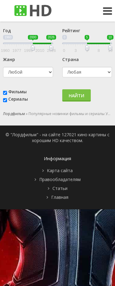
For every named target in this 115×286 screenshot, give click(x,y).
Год (7, 30)
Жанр (9, 59)
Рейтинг (71, 30)
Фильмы (17, 92)
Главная (59, 197)
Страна (70, 59)
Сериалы (18, 99)
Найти (76, 96)
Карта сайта (60, 170)
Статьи (59, 188)
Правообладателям (60, 179)
